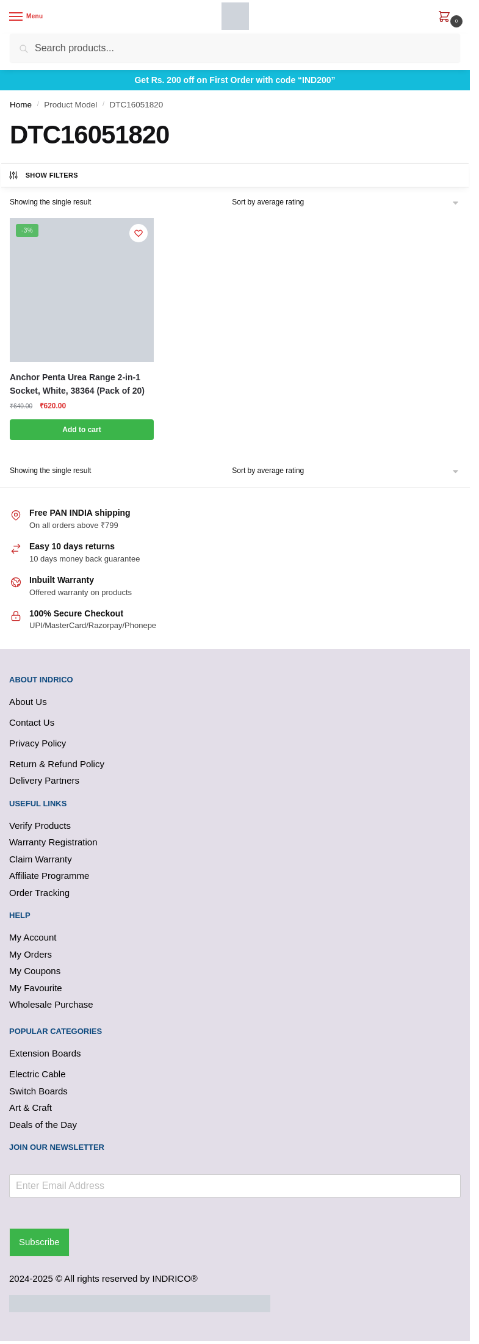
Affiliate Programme (49, 875)
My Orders (30, 954)
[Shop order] (346, 202)
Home (21, 104)
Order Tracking (39, 892)
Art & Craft (30, 1107)
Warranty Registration (53, 842)
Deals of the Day (43, 1124)
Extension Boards (45, 1053)
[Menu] (27, 17)
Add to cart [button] (81, 429)
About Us (28, 701)
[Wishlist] (138, 233)
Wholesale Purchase (51, 1004)
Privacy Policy (37, 743)
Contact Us (31, 722)
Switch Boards (38, 1091)
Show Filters (43, 175)
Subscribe (39, 1242)
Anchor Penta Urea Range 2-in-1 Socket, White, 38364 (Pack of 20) (77, 384)
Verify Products (40, 825)
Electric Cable (37, 1074)
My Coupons (34, 971)
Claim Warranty (40, 859)
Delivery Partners (44, 780)
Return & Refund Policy (56, 764)
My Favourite (35, 988)
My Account (33, 937)
